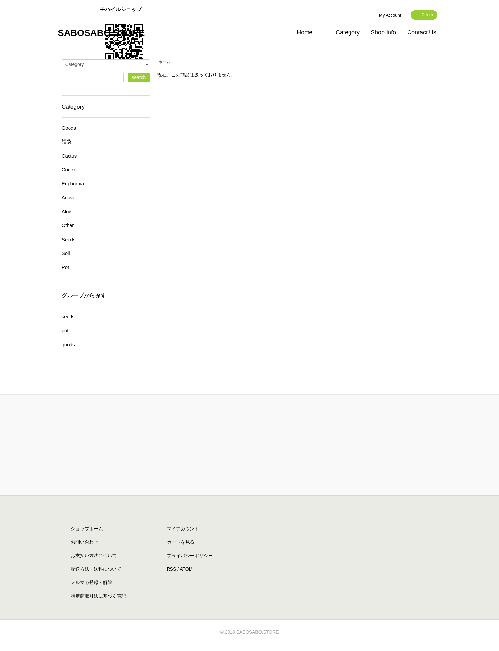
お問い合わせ (84, 542)
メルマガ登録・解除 (91, 582)
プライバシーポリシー (190, 555)
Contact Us (421, 32)
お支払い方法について (94, 555)
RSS (171, 569)
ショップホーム (87, 528)
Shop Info (383, 32)
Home (304, 32)
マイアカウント (183, 528)
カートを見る (180, 542)
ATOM (186, 569)
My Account (390, 15)
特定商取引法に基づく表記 (98, 595)
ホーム (164, 62)
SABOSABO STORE (101, 33)
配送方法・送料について (96, 569)
